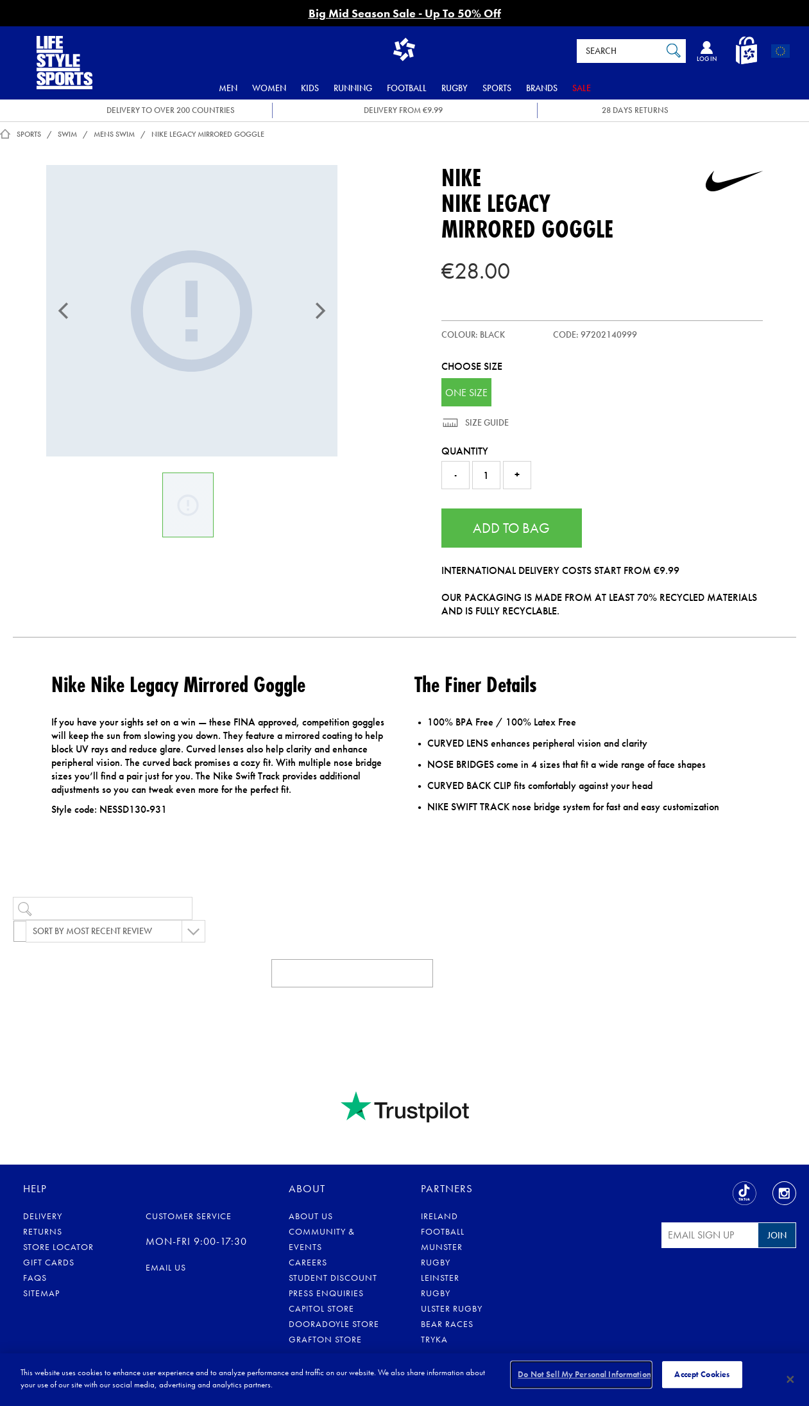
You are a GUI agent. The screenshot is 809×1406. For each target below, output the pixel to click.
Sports (496, 88)
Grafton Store (325, 1339)
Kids (310, 88)
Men (228, 88)
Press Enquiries (326, 1293)
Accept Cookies (701, 1378)
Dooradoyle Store (334, 1324)
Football (407, 88)
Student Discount (333, 1277)
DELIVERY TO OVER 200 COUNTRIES (170, 110)
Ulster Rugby (451, 1308)
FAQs (35, 1277)
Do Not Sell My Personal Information (584, 1378)
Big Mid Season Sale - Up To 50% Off (405, 13)
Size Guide (486, 422)
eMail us (166, 1267)
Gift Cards (48, 1262)
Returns (42, 1231)
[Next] (320, 310)
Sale (581, 88)
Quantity (464, 451)
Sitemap (41, 1293)
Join (777, 1235)
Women (269, 88)
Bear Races (447, 1324)
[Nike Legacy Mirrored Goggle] (191, 310)
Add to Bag (511, 528)
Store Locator (58, 1247)
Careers (308, 1262)
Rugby (454, 88)
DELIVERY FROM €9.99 (403, 110)
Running (353, 88)
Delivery (42, 1216)
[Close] (790, 1379)
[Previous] (63, 310)
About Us (311, 1216)
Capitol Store (321, 1308)
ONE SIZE (466, 392)
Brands (542, 88)
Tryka (434, 1339)
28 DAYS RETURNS (635, 110)
